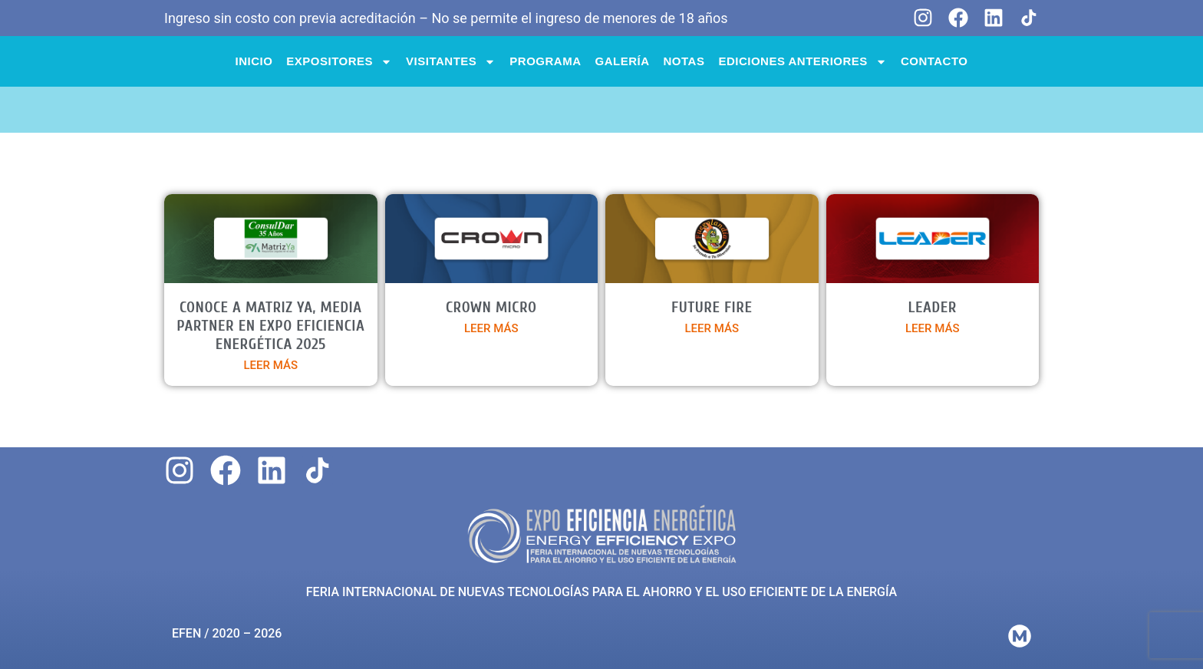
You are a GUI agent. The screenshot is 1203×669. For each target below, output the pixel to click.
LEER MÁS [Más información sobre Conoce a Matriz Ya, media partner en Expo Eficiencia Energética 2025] (271, 365)
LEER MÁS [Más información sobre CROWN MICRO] (491, 328)
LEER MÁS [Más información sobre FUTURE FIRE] (712, 328)
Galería (622, 61)
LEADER (932, 307)
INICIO (254, 61)
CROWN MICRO (491, 307)
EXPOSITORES (339, 61)
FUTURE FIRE (711, 307)
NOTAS (684, 61)
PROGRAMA (545, 61)
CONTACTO (934, 61)
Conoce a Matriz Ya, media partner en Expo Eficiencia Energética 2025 (270, 325)
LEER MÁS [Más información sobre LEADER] (932, 328)
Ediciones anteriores (802, 61)
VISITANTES (451, 61)
